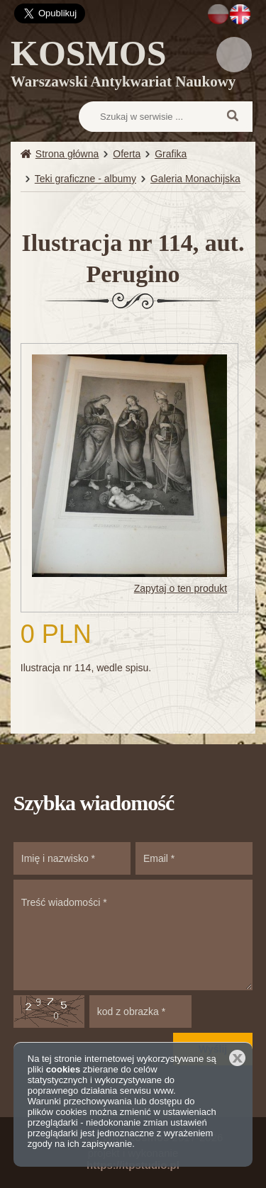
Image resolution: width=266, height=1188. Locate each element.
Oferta (126, 153)
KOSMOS (123, 66)
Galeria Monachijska (195, 178)
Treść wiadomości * (133, 935)
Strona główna (67, 153)
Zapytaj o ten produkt (181, 588)
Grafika (171, 153)
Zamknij (237, 1058)
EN (240, 14)
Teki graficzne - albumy (85, 178)
